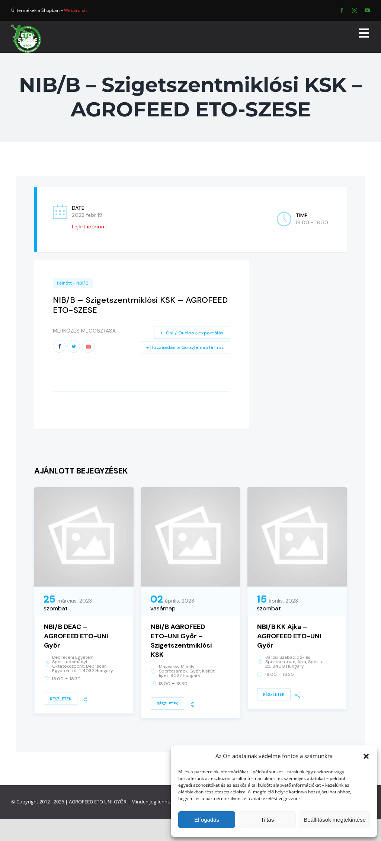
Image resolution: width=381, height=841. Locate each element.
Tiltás (267, 819)
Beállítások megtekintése (335, 819)
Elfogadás (206, 819)
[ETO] (26, 27)
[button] (366, 756)
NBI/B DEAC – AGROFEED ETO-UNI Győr (76, 636)
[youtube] (367, 10)
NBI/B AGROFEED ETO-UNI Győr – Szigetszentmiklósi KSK (181, 640)
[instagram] (354, 10)
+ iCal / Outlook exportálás (192, 333)
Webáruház (76, 10)
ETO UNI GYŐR (110, 801)
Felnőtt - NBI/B (73, 283)
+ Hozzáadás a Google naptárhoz (185, 347)
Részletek (60, 699)
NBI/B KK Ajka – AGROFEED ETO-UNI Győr (289, 636)
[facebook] (342, 10)
